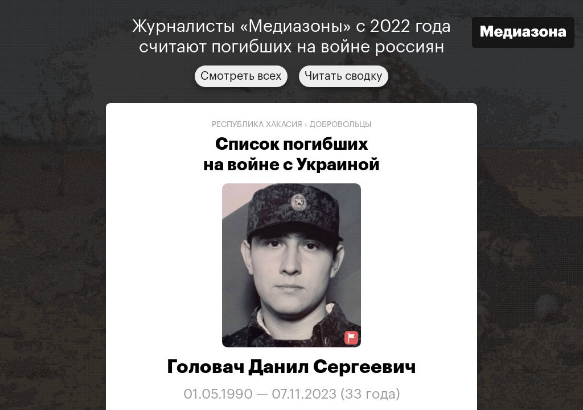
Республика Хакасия (257, 125)
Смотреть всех (241, 76)
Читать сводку (344, 76)
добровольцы (340, 125)
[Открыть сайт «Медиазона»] (523, 34)
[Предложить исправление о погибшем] (351, 338)
